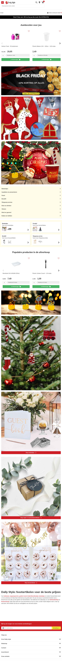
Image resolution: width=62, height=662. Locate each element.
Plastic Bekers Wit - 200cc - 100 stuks (44, 46)
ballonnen (6, 596)
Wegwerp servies (7, 202)
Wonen (4, 209)
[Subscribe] (56, 628)
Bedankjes (5, 188)
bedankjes (42, 596)
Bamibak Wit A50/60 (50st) (11, 273)
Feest (3, 195)
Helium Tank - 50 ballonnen (9, 46)
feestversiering (5, 601)
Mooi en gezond (6, 212)
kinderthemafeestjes (33, 596)
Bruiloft (4, 199)
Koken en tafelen (7, 216)
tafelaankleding (54, 599)
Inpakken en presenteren (9, 192)
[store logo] (10, 3)
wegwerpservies (14, 596)
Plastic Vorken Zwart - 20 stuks (41, 273)
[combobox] (23, 6)
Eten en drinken (6, 205)
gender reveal (23, 596)
